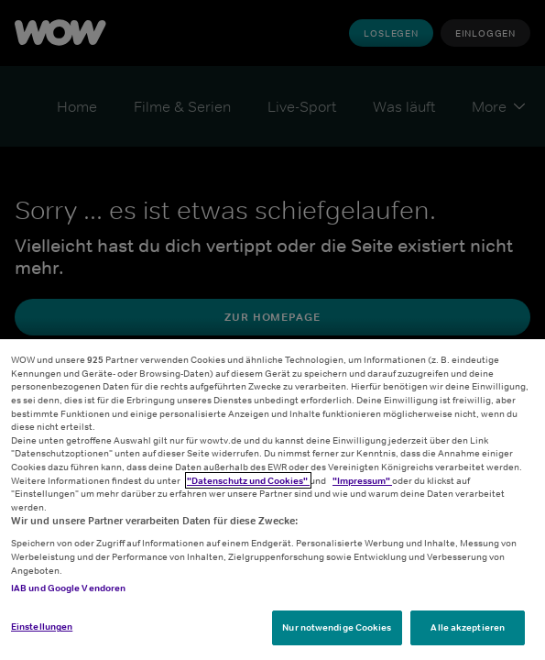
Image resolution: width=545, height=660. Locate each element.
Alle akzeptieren (468, 627)
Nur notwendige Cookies (336, 627)
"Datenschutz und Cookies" (248, 480)
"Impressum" (362, 480)
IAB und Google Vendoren (68, 587)
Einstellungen (41, 626)
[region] (272, 499)
